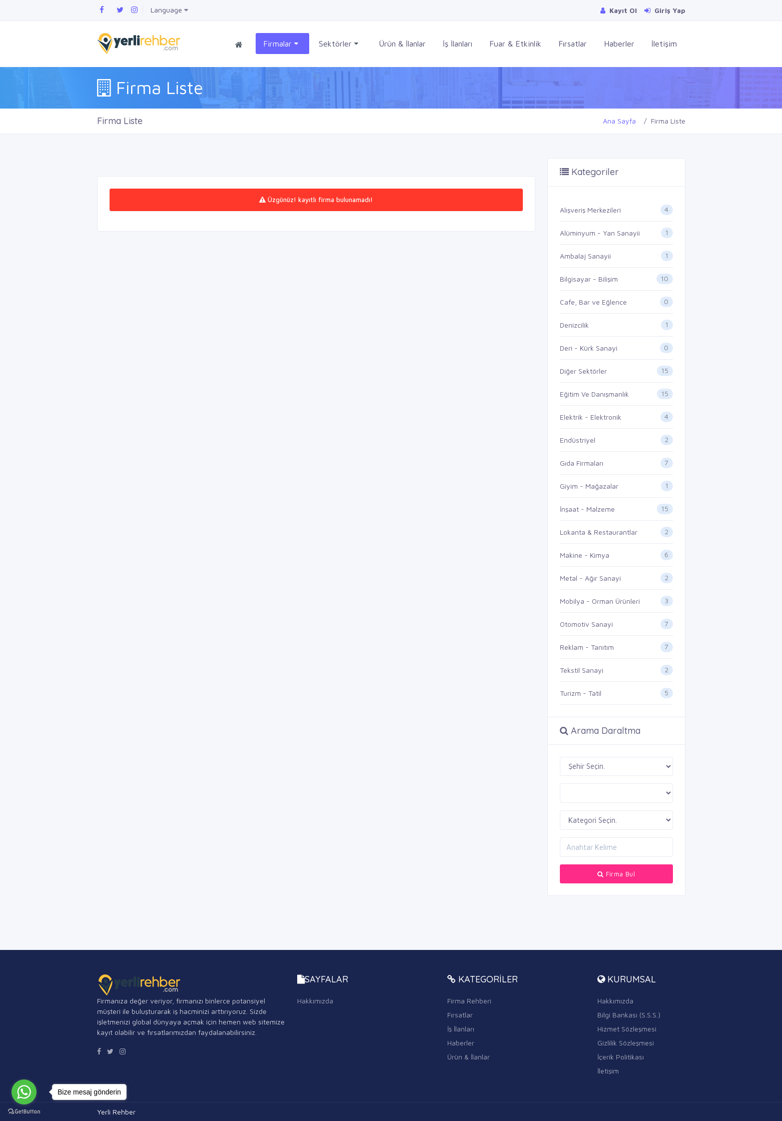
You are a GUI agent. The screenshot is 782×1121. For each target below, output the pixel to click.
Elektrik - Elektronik (590, 417)
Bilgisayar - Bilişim (589, 279)
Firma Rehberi (469, 1000)
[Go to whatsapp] (24, 1091)
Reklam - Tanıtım (587, 647)
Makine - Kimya (584, 555)
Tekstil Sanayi (581, 670)
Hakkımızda (315, 1000)
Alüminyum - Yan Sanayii (600, 233)
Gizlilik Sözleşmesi (625, 1042)
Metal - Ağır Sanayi (590, 578)
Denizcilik (574, 325)
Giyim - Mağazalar (589, 486)
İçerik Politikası (620, 1056)
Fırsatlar (572, 43)
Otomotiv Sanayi (586, 624)
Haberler (619, 43)
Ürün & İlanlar (402, 43)
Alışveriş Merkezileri (590, 210)
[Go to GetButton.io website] (24, 1111)
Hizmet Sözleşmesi (626, 1028)
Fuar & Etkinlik (515, 43)
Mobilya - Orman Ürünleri (600, 601)
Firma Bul (616, 874)
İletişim (664, 43)
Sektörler (338, 44)
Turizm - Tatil (580, 693)
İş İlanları (457, 43)
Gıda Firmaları (581, 463)
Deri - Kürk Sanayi (588, 348)
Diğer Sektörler (583, 371)
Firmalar (280, 44)
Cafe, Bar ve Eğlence (593, 302)
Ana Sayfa (619, 121)
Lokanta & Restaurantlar (598, 532)
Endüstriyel (577, 440)
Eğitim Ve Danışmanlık (594, 394)
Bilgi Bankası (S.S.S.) (628, 1014)
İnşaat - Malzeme (587, 509)
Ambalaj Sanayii (585, 256)
